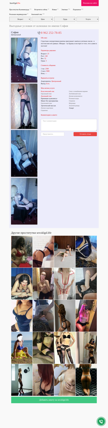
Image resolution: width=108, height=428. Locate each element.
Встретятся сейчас (41, 9)
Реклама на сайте (90, 3)
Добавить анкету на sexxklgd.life (54, 400)
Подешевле (78, 9)
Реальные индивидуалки (18, 14)
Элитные (65, 9)
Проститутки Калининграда (20, 9)
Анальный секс (37, 14)
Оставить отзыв (85, 134)
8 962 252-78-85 (51, 32)
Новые (55, 9)
